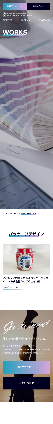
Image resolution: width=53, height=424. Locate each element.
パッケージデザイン (12, 287)
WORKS (25, 20)
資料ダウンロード (14, 6)
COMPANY (44, 20)
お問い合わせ (38, 6)
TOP (5, 213)
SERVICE (7, 20)
